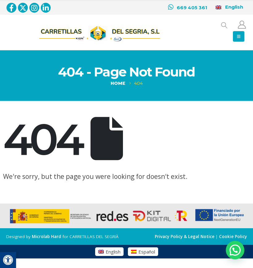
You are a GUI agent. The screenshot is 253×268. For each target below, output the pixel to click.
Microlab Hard (46, 236)
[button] (8, 260)
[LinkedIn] (46, 8)
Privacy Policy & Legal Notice (184, 236)
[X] (23, 8)
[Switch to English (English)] (109, 251)
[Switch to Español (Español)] (143, 251)
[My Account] (242, 25)
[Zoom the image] (99, 27)
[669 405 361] (187, 7)
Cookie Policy (233, 236)
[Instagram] (34, 8)
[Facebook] (11, 8)
